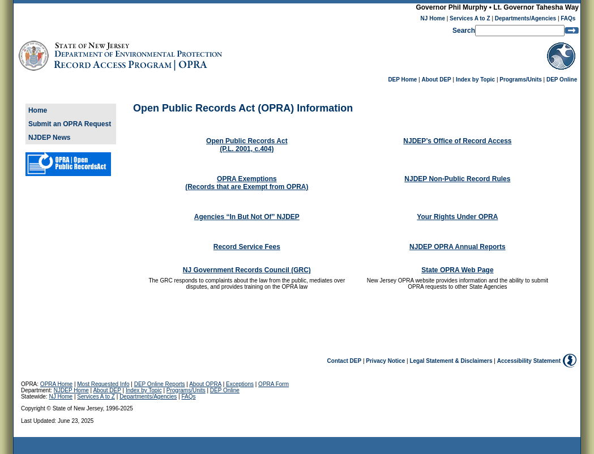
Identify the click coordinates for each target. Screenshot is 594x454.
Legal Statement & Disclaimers (450, 361)
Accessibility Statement (529, 361)
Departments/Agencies (525, 18)
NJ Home (433, 18)
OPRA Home (56, 384)
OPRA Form (273, 384)
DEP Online (561, 79)
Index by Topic (475, 79)
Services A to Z (470, 18)
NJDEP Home (71, 390)
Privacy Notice (385, 361)
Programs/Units (520, 79)
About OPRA (205, 384)
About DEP (436, 79)
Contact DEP (344, 361)
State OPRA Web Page (457, 270)
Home (37, 110)
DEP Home (402, 79)
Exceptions (240, 384)
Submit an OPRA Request (69, 124)
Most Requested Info (103, 384)
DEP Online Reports (159, 384)
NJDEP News (49, 138)
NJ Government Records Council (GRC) (247, 270)
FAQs (568, 18)
